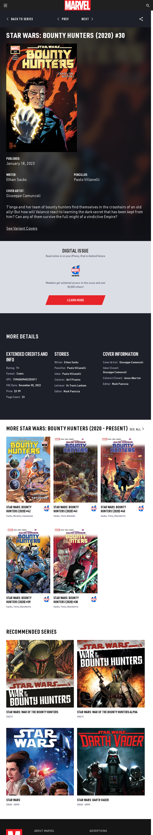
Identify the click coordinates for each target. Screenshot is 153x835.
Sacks (9, 515)
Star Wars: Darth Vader (93, 800)
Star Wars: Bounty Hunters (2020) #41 (66, 509)
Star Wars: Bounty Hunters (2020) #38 (66, 600)
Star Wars (13, 800)
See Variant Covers (21, 228)
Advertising (98, 830)
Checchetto (120, 515)
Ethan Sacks (16, 179)
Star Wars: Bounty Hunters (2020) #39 (18, 600)
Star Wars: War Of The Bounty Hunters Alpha (107, 712)
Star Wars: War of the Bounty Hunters (32, 712)
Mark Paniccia (72, 391)
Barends (71, 515)
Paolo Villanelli (87, 179)
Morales (17, 515)
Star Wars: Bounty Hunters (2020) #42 (18, 509)
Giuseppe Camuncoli (23, 195)
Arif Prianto (73, 379)
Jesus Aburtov (132, 378)
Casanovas (27, 515)
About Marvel (44, 830)
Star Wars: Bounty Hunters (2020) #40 (113, 509)
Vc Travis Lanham (76, 385)
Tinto (63, 515)
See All (137, 429)
